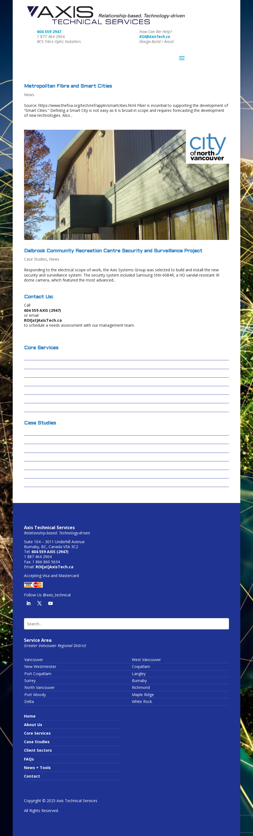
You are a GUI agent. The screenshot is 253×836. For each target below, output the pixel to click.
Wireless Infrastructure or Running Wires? (66, 407)
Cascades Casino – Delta (48, 439)
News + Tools (37, 767)
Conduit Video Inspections (50, 399)
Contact (32, 776)
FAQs (29, 759)
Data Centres (37, 382)
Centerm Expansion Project (51, 448)
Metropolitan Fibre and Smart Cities (68, 86)
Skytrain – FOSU (39, 465)
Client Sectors (38, 750)
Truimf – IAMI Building (46, 482)
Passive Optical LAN (44, 390)
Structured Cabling (43, 373)
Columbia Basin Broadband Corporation (63, 431)
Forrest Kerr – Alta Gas (46, 457)
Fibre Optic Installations (48, 364)
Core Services (37, 733)
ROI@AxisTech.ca (154, 36)
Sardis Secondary (41, 474)
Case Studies (35, 259)
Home (30, 716)
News (29, 94)
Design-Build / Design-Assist (52, 356)
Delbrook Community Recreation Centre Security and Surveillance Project (113, 251)
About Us (33, 724)
